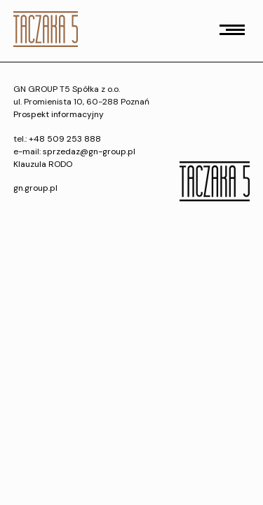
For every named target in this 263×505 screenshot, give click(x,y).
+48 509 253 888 (65, 138)
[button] (232, 29)
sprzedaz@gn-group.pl (89, 151)
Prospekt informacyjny (58, 114)
